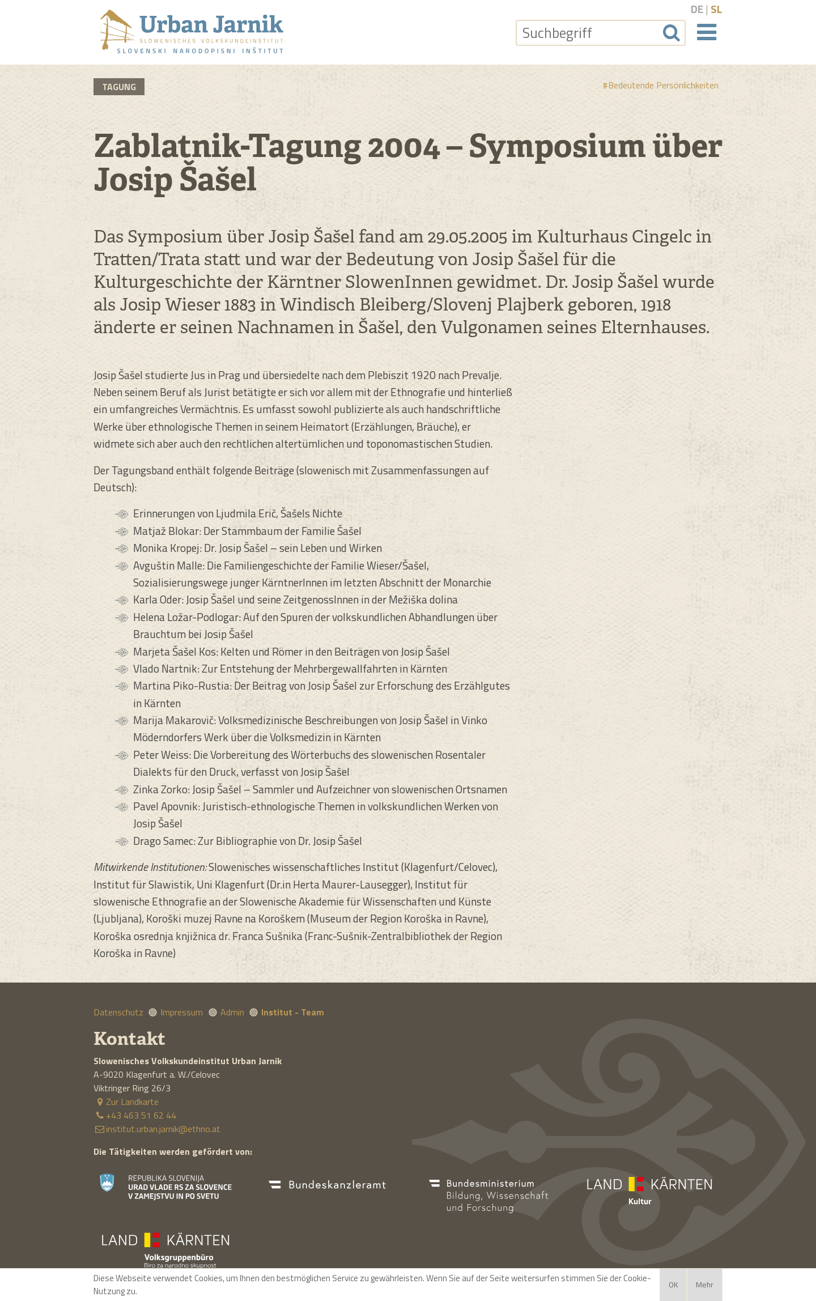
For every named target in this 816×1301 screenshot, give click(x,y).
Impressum (181, 1012)
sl (716, 9)
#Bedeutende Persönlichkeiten (660, 85)
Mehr (704, 1284)
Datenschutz (118, 1012)
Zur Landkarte (126, 1101)
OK (673, 1284)
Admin (232, 1012)
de (697, 9)
